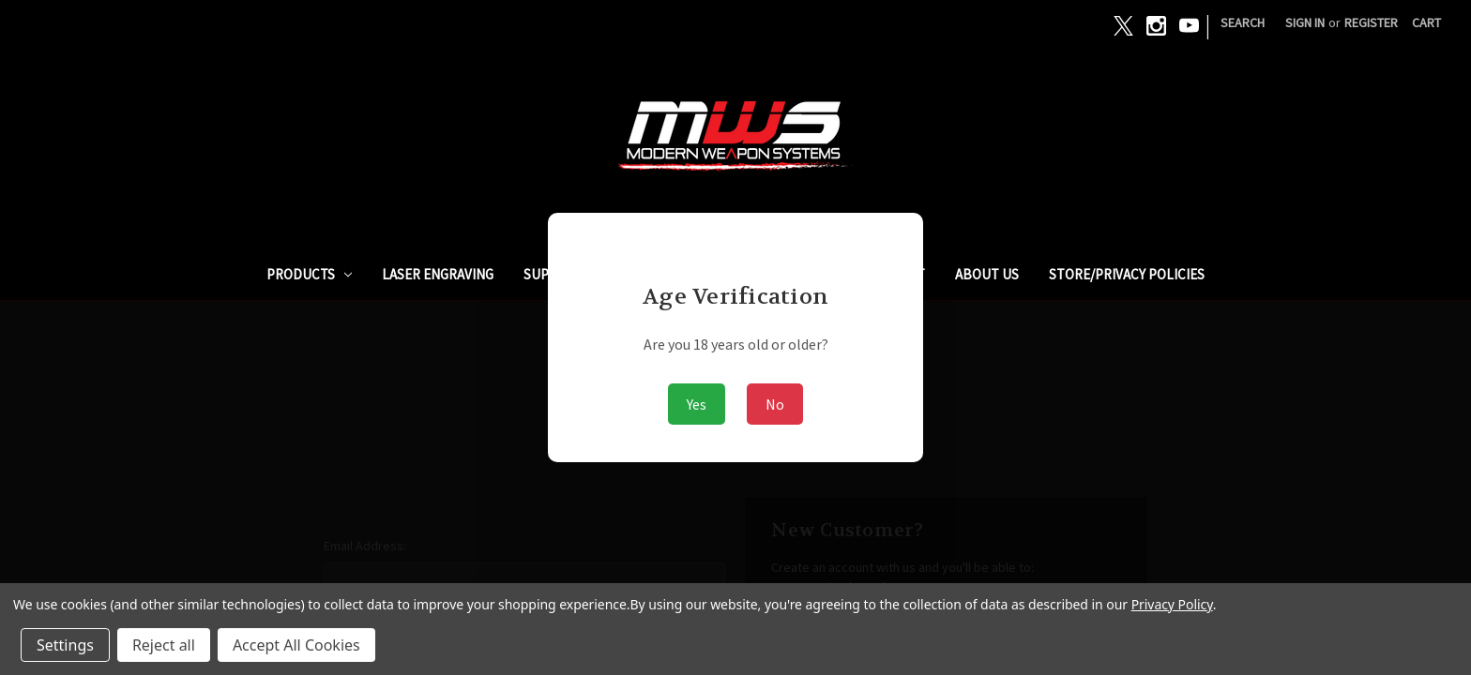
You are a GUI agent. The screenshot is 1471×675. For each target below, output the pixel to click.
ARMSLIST (894, 274)
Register (1371, 22)
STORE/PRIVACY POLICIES (1127, 274)
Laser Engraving (437, 274)
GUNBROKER (794, 274)
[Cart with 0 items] (1426, 23)
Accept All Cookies (296, 645)
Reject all (163, 645)
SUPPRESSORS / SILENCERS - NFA (624, 274)
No (775, 404)
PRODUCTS (309, 274)
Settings (65, 645)
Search (1243, 22)
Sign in (1305, 22)
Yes (696, 404)
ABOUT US (987, 274)
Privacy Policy (1172, 604)
